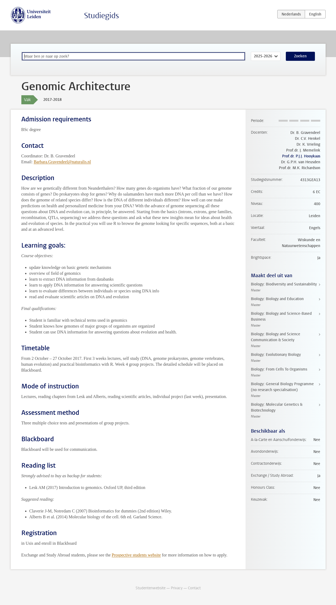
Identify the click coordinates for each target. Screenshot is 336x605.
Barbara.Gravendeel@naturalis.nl (62, 162)
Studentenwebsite (150, 588)
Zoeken (300, 56)
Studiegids (101, 16)
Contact (194, 588)
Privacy (177, 588)
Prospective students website (136, 555)
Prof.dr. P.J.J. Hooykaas (301, 156)
